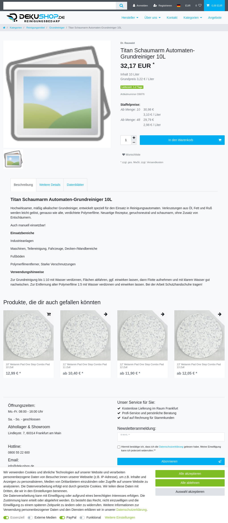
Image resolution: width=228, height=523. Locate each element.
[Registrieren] (162, 5)
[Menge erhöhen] (133, 137)
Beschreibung (23, 184)
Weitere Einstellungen (120, 517)
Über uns (151, 17)
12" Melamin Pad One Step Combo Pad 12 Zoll (142, 365)
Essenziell (17, 517)
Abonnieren (191, 462)
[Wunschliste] (198, 5)
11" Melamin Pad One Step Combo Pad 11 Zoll (85, 365)
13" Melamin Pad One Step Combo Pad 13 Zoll (199, 365)
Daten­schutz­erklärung (131, 509)
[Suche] (121, 6)
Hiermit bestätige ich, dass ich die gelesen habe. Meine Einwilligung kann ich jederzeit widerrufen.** (171, 448)
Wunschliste (131, 154)
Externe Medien (45, 517)
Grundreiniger (57, 27)
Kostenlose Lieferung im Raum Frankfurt (150, 408)
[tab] (23, 184)
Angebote (215, 17)
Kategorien (191, 17)
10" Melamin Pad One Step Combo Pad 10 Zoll (28, 365)
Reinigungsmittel (35, 27)
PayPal (71, 517)
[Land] (178, 5)
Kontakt (172, 17)
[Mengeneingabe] (125, 140)
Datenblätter (75, 184)
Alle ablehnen (190, 482)
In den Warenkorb (195, 140)
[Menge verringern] (133, 142)
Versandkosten (155, 162)
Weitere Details (50, 184)
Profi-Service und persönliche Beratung (149, 413)
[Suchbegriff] (59, 6)
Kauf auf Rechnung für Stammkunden (148, 418)
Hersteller (128, 17)
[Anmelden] (140, 5)
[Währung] (188, 5)
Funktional (93, 517)
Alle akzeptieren (190, 473)
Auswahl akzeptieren (190, 491)
